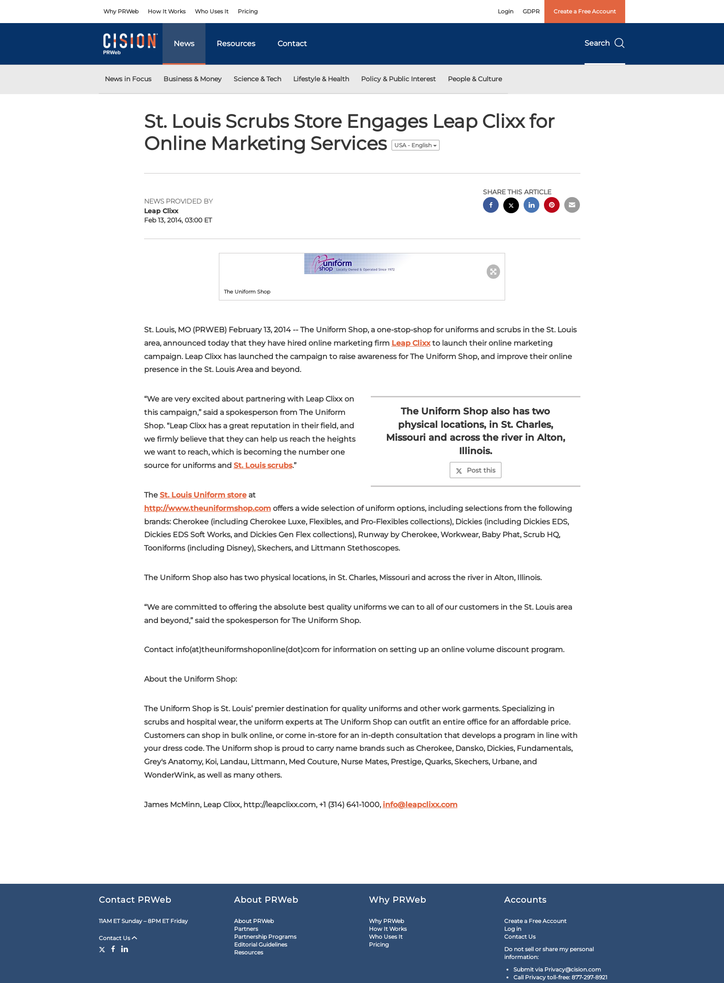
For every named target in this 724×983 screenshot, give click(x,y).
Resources (236, 43)
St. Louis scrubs (263, 465)
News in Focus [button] (128, 79)
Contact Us (118, 938)
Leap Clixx (411, 343)
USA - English (415, 145)
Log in (512, 928)
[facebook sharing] (491, 206)
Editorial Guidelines (260, 944)
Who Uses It (212, 11)
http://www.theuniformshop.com (207, 508)
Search (605, 43)
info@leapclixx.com (420, 804)
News (184, 43)
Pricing (248, 11)
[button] (362, 263)
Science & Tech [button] (257, 79)
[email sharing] (572, 206)
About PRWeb (254, 920)
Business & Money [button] (192, 79)
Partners (246, 928)
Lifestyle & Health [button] (321, 79)
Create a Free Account (585, 11)
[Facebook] (113, 948)
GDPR (531, 11)
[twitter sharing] (511, 207)
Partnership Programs (265, 936)
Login (505, 11)
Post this (475, 470)
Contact (292, 43)
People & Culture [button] (475, 79)
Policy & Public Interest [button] (398, 79)
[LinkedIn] (125, 948)
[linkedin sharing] (531, 206)
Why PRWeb (121, 11)
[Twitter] (103, 948)
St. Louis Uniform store (203, 495)
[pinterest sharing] (552, 206)
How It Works (167, 11)
